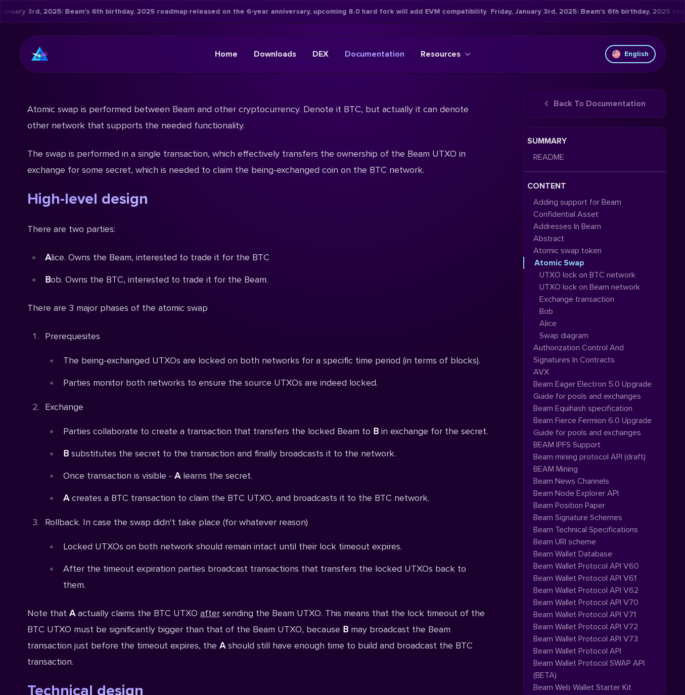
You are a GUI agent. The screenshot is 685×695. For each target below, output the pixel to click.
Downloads (275, 54)
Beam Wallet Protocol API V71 (584, 615)
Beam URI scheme (564, 542)
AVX (541, 372)
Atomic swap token (567, 251)
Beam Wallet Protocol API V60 (586, 566)
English (630, 54)
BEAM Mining (555, 469)
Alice (548, 323)
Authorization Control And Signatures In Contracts (578, 354)
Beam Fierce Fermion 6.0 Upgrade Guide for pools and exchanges (592, 426)
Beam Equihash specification (582, 408)
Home (226, 54)
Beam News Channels (571, 481)
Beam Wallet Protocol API (577, 651)
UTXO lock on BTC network (587, 275)
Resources (446, 54)
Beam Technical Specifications (585, 530)
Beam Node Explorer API (576, 493)
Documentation (374, 54)
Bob (546, 311)
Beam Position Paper (569, 505)
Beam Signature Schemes (577, 518)
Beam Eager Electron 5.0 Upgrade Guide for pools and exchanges (592, 390)
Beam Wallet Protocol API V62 (585, 590)
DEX (320, 54)
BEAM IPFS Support (567, 445)
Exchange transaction (576, 299)
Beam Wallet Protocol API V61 (584, 578)
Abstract (548, 239)
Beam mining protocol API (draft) (589, 457)
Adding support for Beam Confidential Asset (577, 208)
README (548, 157)
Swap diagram (563, 336)
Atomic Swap (559, 263)
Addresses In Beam (567, 226)
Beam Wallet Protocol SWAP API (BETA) (589, 669)
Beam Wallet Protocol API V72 (585, 627)
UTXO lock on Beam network (589, 287)
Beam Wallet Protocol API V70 (585, 602)
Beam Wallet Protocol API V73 (585, 639)
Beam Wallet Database (572, 554)
